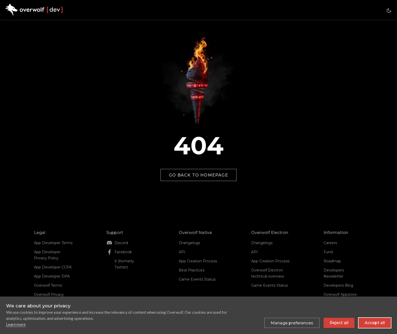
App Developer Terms (53, 243)
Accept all (375, 322)
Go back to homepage (198, 175)
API (182, 252)
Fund (328, 252)
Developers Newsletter (334, 273)
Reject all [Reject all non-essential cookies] (339, 322)
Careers (330, 243)
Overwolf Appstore (340, 294)
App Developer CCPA (53, 267)
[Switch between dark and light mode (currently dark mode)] (389, 11)
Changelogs (189, 243)
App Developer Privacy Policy (47, 255)
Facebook (123, 252)
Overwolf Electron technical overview (267, 273)
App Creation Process (198, 261)
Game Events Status (197, 279)
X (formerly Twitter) (124, 264)
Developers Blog (338, 285)
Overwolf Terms (48, 285)
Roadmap (332, 261)
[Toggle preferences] (292, 323)
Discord (121, 243)
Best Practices (191, 270)
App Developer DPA (52, 276)
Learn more (16, 324)
